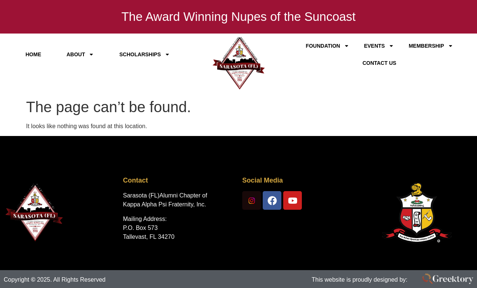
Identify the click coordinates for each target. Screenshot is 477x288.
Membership (431, 45)
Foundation (327, 45)
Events (379, 45)
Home (33, 54)
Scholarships (144, 54)
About (80, 54)
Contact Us (380, 63)
